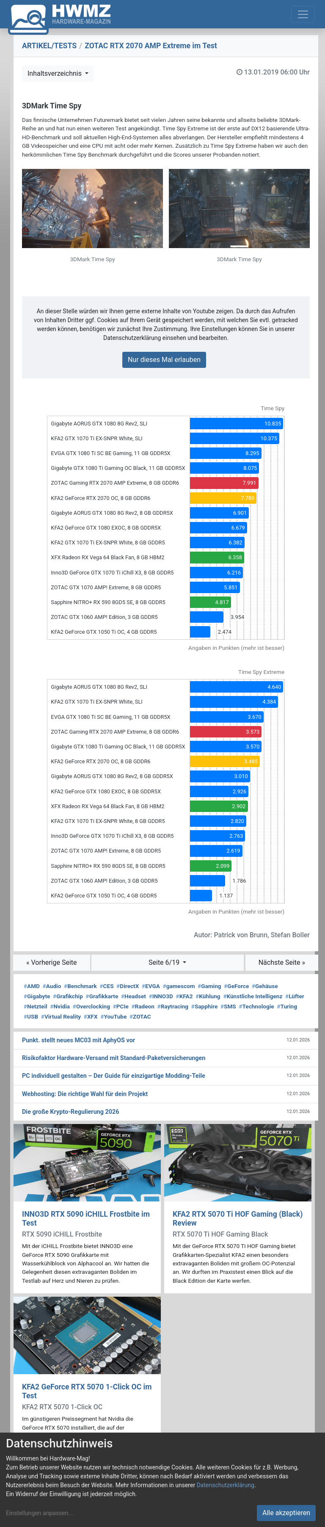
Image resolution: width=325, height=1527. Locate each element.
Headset (133, 996)
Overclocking (91, 1006)
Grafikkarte (102, 996)
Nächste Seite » (282, 962)
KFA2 (184, 996)
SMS (228, 1006)
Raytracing (173, 1006)
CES (107, 986)
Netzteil (35, 1006)
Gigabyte (37, 996)
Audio (52, 986)
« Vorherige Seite (51, 962)
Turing (287, 1006)
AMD (32, 986)
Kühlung (208, 996)
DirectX (127, 986)
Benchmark (80, 986)
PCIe (121, 1006)
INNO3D (161, 996)
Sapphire (204, 1006)
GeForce (236, 986)
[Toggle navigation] (303, 14)
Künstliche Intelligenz (252, 996)
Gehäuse (265, 986)
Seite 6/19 (165, 962)
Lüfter (294, 996)
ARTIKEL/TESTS (49, 45)
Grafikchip (68, 996)
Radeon (142, 1006)
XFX (91, 1016)
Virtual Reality (61, 1016)
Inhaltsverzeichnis (55, 73)
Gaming (209, 986)
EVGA (151, 986)
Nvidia (60, 1006)
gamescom (179, 986)
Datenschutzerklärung (225, 1485)
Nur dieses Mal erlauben (164, 360)
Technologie (256, 1006)
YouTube (113, 1016)
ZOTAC (140, 1016)
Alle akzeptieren (286, 1513)
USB (31, 1016)
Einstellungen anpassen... (39, 1513)
